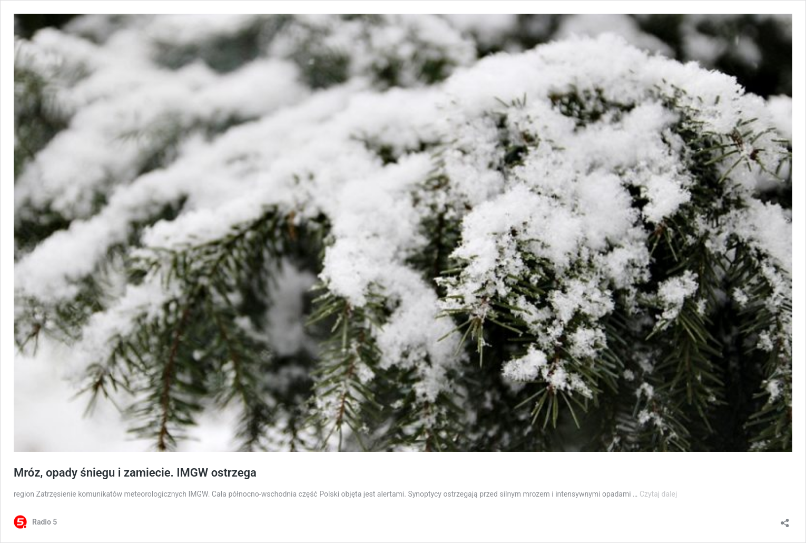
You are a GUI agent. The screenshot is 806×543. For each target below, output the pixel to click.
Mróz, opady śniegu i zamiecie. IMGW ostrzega (135, 472)
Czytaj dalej (658, 494)
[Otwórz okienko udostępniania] (785, 519)
